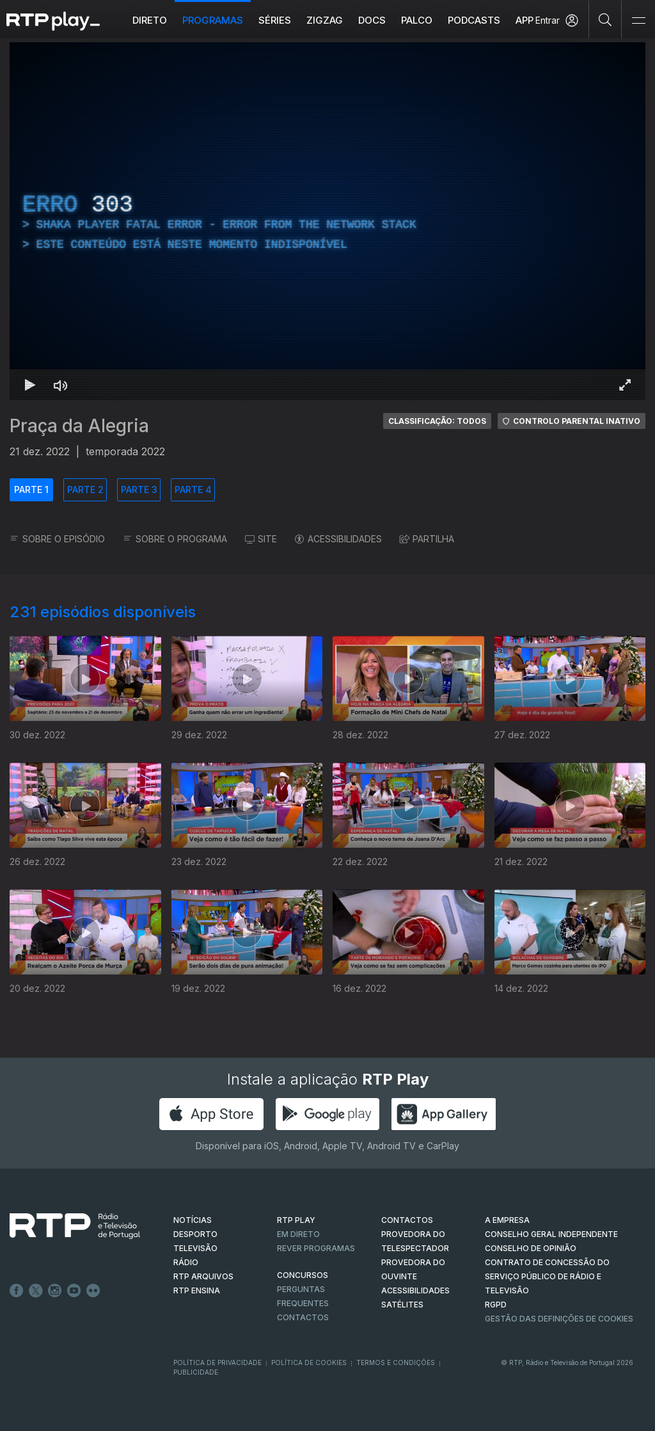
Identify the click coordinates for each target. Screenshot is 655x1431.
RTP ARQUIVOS (203, 1276)
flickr (93, 1291)
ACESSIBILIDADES (338, 538)
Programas (212, 20)
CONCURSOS (302, 1275)
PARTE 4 (193, 489)
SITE (261, 538)
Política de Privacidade (217, 1362)
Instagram (55, 1291)
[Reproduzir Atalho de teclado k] (30, 384)
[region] (327, 221)
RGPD (496, 1304)
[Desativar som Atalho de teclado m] (60, 384)
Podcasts (474, 20)
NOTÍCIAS (192, 1220)
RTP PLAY (296, 1220)
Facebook (17, 1291)
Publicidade (195, 1372)
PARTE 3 (139, 489)
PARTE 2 (85, 489)
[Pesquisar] (605, 19)
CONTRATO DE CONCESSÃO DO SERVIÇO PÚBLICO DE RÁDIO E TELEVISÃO (547, 1276)
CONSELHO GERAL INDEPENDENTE (551, 1234)
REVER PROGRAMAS (316, 1248)
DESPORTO (195, 1234)
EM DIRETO (298, 1234)
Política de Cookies (309, 1362)
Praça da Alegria (79, 426)
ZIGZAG (324, 20)
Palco (416, 20)
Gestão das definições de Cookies (559, 1318)
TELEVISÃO (195, 1248)
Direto (149, 20)
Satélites (402, 1304)
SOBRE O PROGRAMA (175, 538)
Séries (274, 20)
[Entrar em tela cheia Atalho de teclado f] (625, 384)
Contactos (303, 1317)
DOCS (372, 20)
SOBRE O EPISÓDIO (57, 538)
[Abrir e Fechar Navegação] (638, 21)
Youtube (74, 1291)
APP (524, 20)
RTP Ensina (196, 1290)
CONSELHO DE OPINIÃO (530, 1248)
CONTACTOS (407, 1220)
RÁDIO (185, 1262)
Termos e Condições (395, 1362)
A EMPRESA (507, 1220)
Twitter (36, 1291)
